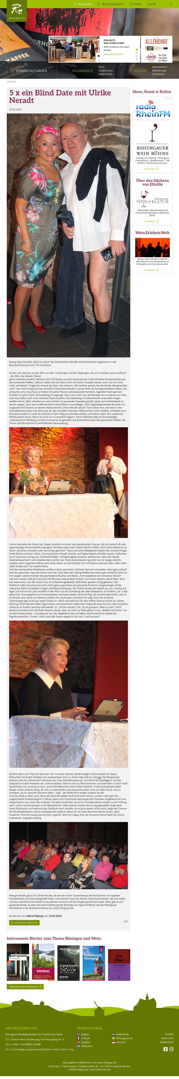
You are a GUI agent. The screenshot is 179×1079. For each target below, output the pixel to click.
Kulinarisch (82, 71)
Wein (101, 66)
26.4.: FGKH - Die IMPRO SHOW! (23, 1047)
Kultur (140, 71)
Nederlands (122, 1037)
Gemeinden (158, 73)
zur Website (149, 172)
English (85, 1037)
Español (85, 1045)
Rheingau (17, 18)
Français (85, 1041)
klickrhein (54, 1069)
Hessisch (121, 1045)
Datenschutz (166, 1044)
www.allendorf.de (113, 54)
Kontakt (169, 1037)
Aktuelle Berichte (21, 1031)
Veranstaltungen (31, 71)
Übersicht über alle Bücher (23, 989)
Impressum (167, 1040)
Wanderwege (159, 70)
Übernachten (106, 73)
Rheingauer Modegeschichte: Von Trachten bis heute (34, 1037)
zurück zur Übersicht (26, 925)
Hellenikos (87, 1048)
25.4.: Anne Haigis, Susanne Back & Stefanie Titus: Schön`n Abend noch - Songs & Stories (41, 1052)
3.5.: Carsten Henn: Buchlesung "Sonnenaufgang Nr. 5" (35, 1042)
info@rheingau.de (78, 1072)
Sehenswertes (159, 66)
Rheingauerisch (124, 1041)
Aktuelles (85, 4)
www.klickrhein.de (100, 1072)
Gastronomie (106, 70)
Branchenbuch (112, 4)
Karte (137, 4)
